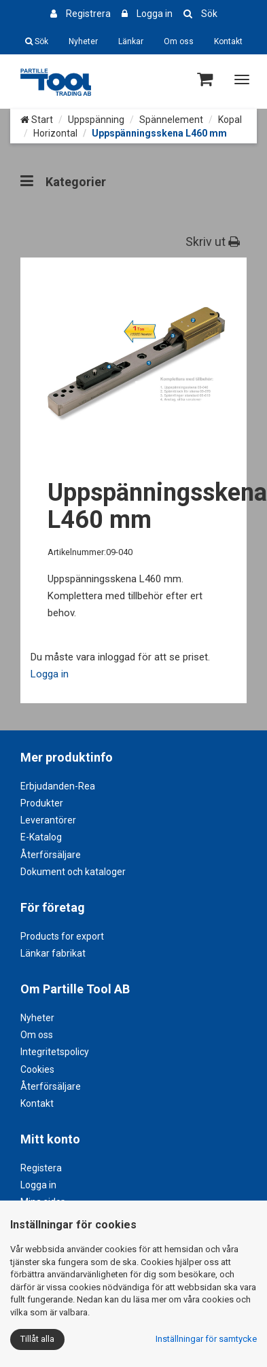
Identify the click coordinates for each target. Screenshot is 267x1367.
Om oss (179, 41)
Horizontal (55, 133)
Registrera (88, 13)
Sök (209, 13)
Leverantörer (48, 820)
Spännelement (171, 119)
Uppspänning (96, 119)
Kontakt (228, 41)
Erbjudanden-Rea (57, 786)
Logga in (155, 13)
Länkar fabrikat (53, 953)
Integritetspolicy (54, 1051)
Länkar (130, 41)
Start (36, 119)
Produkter (41, 803)
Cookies (37, 1069)
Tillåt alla (37, 1339)
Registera (41, 1167)
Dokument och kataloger (73, 871)
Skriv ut (212, 241)
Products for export (62, 936)
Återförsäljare (50, 854)
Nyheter (83, 41)
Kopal (230, 119)
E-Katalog (41, 837)
